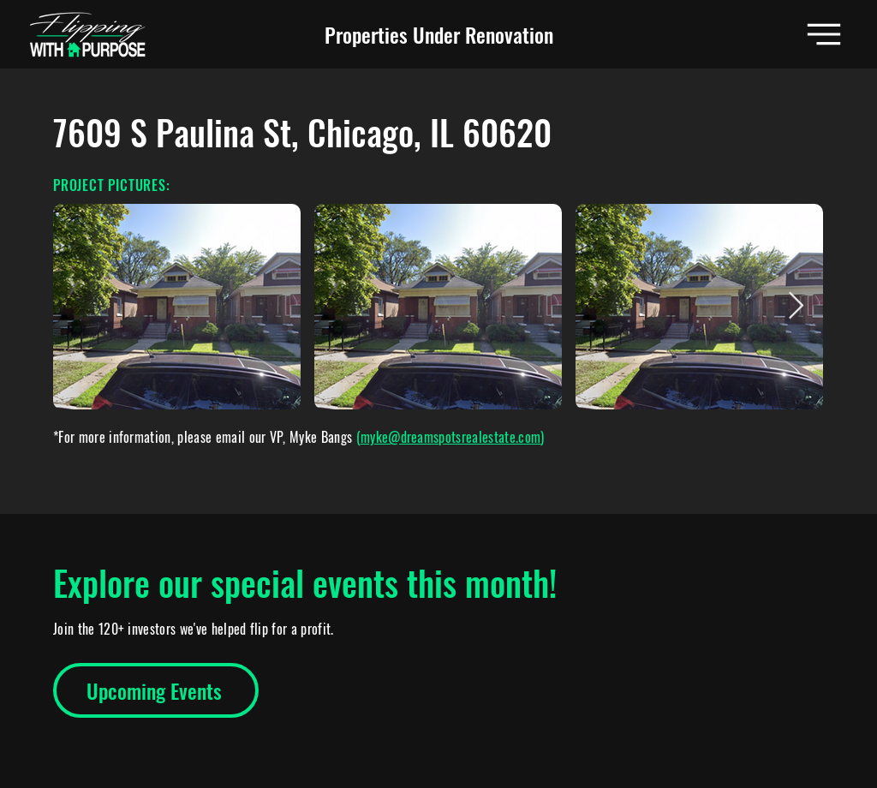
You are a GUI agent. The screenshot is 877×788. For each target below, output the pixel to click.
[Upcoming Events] (156, 690)
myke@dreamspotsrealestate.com (450, 437)
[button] (824, 34)
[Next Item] (795, 306)
